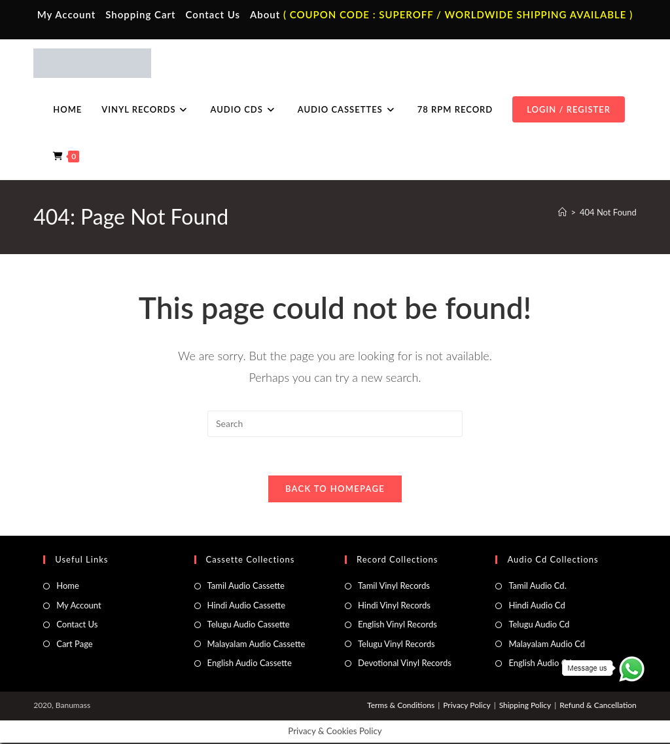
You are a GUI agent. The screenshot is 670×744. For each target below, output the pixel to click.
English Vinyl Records (397, 625)
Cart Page (74, 644)
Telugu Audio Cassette (248, 625)
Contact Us (213, 14)
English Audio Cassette (249, 664)
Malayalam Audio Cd (546, 644)
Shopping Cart (140, 14)
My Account (66, 14)
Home (67, 587)
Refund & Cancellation (597, 706)
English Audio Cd (539, 664)
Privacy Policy (466, 706)
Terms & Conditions (400, 706)
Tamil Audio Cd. (537, 587)
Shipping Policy (525, 706)
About (265, 14)
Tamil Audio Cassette (246, 587)
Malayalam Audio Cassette (256, 644)
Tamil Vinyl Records (394, 587)
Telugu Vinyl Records (396, 644)
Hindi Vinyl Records (394, 606)
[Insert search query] (335, 424)
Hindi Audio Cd (536, 606)
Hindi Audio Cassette (246, 606)
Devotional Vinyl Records (404, 664)
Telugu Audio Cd (538, 625)
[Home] (562, 212)
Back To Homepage (335, 490)
